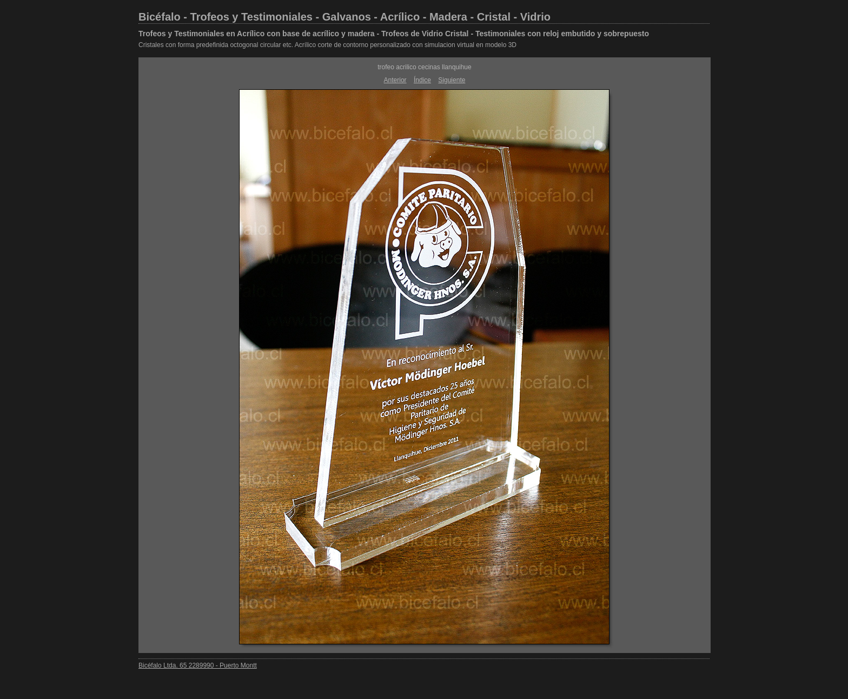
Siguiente (451, 80)
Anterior (395, 80)
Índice (422, 80)
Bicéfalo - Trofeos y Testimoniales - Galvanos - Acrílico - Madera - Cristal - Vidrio (344, 17)
